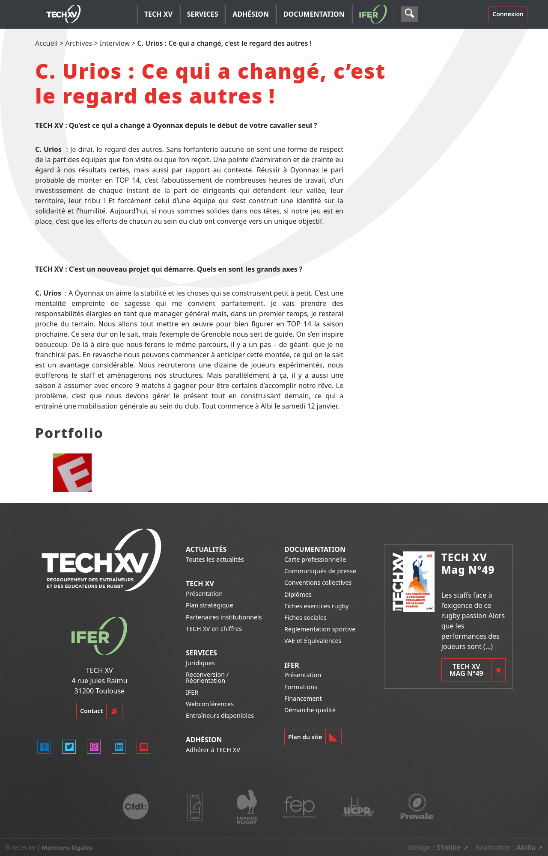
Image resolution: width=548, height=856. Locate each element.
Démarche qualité (310, 710)
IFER (192, 692)
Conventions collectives (317, 582)
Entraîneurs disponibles (220, 715)
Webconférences (210, 704)
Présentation (204, 593)
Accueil (46, 43)
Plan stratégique (209, 605)
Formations (300, 687)
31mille (448, 847)
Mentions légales (67, 848)
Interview (115, 43)
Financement (303, 698)
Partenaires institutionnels (224, 617)
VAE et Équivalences (313, 641)
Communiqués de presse (320, 571)
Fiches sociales (305, 617)
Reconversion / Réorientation (207, 677)
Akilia (526, 847)
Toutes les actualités (215, 559)
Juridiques (200, 663)
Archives (78, 43)
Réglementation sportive (319, 629)
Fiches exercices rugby (316, 606)
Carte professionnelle (315, 559)
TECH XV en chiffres (214, 629)
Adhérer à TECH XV (213, 750)
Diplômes (298, 594)
